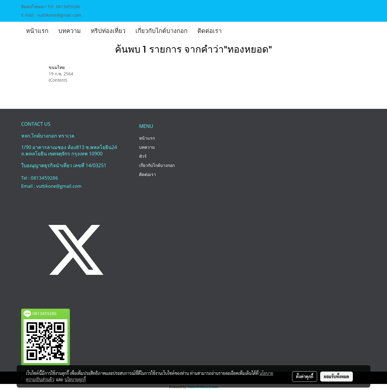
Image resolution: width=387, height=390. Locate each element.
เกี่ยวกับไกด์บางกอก (161, 31)
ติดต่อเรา (209, 31)
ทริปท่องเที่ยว (108, 31)
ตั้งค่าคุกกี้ (304, 376)
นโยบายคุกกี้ (75, 379)
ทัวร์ (143, 156)
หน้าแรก (37, 31)
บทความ (69, 31)
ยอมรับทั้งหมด (336, 376)
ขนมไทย (57, 67)
